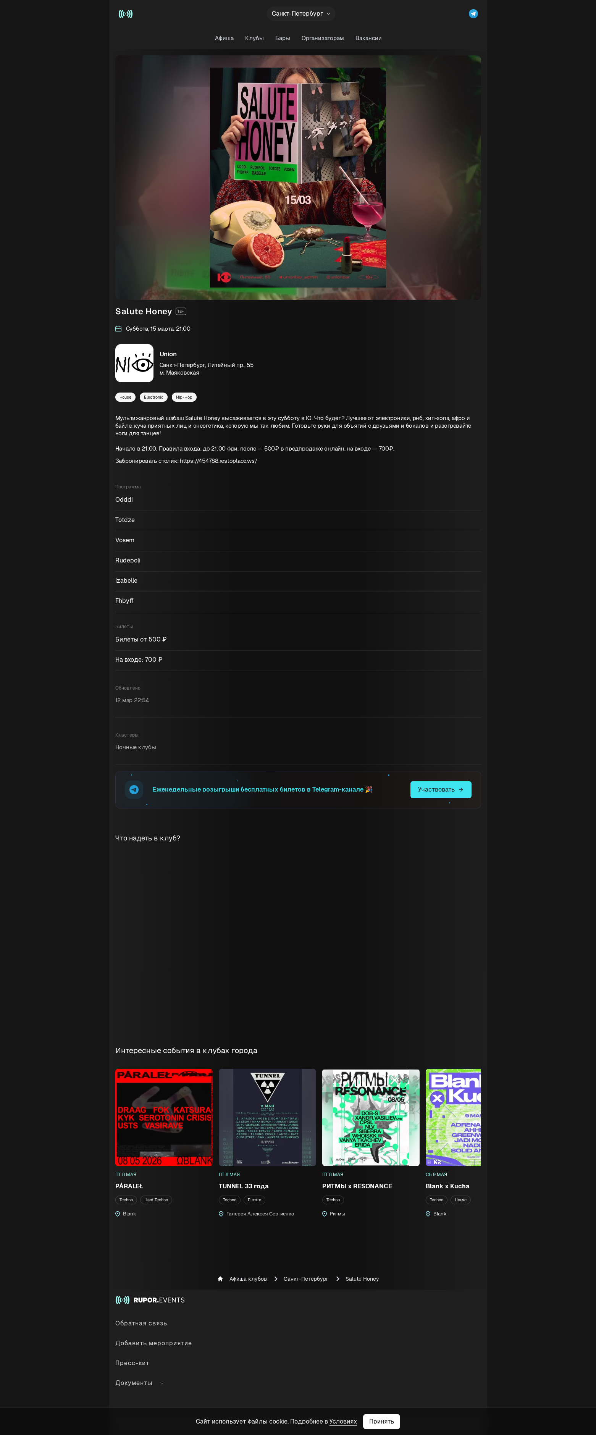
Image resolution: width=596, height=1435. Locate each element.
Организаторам (322, 38)
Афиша (224, 38)
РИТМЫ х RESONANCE (357, 1186)
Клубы (254, 38)
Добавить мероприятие (153, 1343)
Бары (282, 38)
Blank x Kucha (448, 1186)
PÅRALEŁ (129, 1186)
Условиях (343, 1421)
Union (168, 354)
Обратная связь (141, 1323)
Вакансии (368, 38)
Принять (381, 1421)
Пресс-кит (132, 1363)
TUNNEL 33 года (244, 1186)
